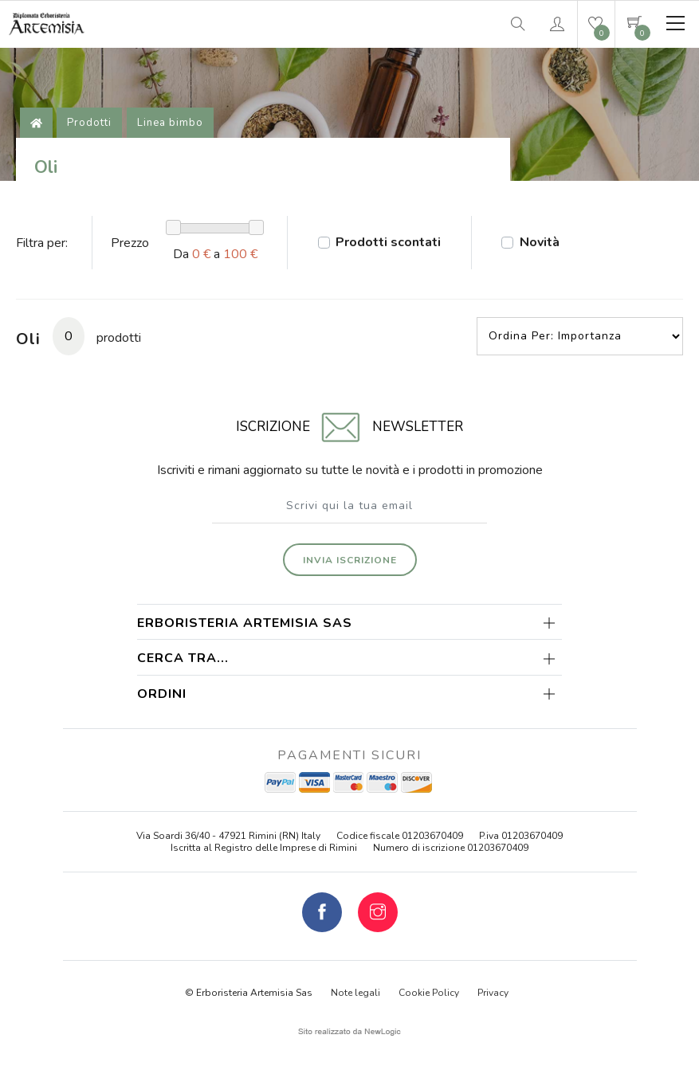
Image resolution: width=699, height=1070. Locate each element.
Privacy (493, 992)
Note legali (355, 992)
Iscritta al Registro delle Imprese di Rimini (264, 847)
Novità (540, 242)
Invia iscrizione (350, 560)
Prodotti (89, 123)
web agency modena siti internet (349, 1032)
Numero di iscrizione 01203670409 (450, 847)
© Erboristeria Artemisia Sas (248, 992)
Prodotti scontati (388, 242)
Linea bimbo (170, 123)
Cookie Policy (429, 992)
